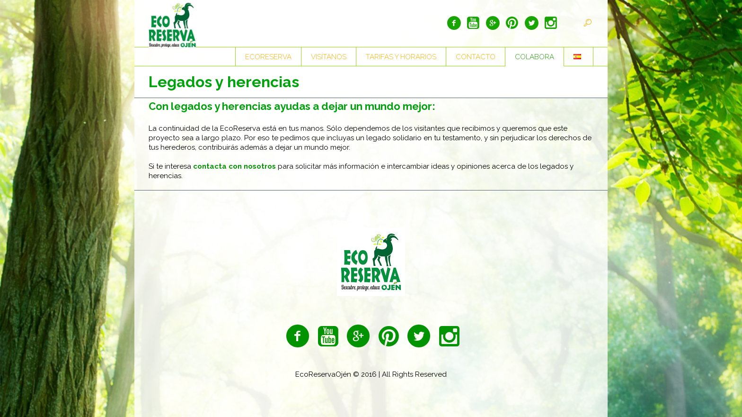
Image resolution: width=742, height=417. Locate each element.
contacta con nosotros (234, 166)
